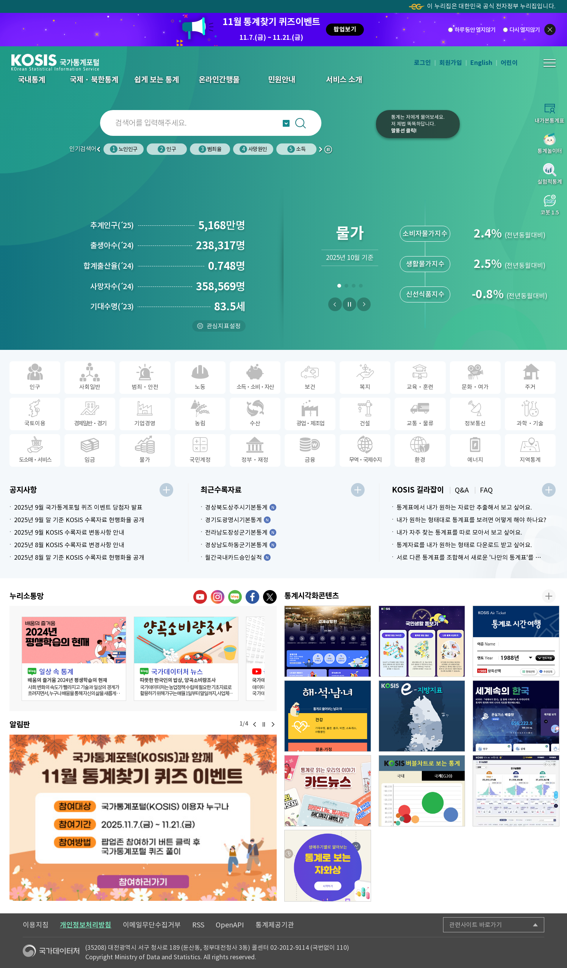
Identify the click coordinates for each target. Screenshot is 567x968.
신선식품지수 (425, 294)
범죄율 (210, 149)
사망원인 (253, 149)
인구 (166, 149)
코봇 (352, 129)
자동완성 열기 (286, 123)
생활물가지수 (425, 264)
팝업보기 (345, 29)
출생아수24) (112, 245)
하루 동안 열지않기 (474, 29)
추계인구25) (112, 225)
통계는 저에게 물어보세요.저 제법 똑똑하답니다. (418, 124)
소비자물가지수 (425, 233)
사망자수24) (112, 286)
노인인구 (123, 149)
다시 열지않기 (524, 29)
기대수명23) (112, 307)
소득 (296, 149)
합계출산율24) (108, 266)
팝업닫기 (550, 29)
